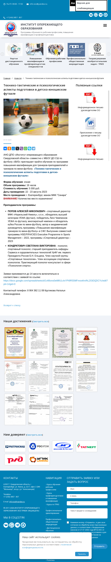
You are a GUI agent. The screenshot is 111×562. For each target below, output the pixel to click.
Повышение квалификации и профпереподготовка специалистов (35, 62)
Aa (73, 3)
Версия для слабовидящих (85, 6)
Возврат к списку (11, 305)
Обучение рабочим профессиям (55, 60)
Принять (82, 554)
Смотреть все (40, 321)
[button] (2, 54)
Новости (18, 78)
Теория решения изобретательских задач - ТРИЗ (97, 61)
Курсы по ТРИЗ (53, 505)
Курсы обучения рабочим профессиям (53, 487)
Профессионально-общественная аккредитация (76, 61)
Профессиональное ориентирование (54, 512)
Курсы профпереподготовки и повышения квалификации (54, 497)
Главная (6, 78)
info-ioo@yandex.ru (38, 4)
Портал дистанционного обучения (14, 61)
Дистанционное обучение (53, 529)
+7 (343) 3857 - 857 (14, 17)
